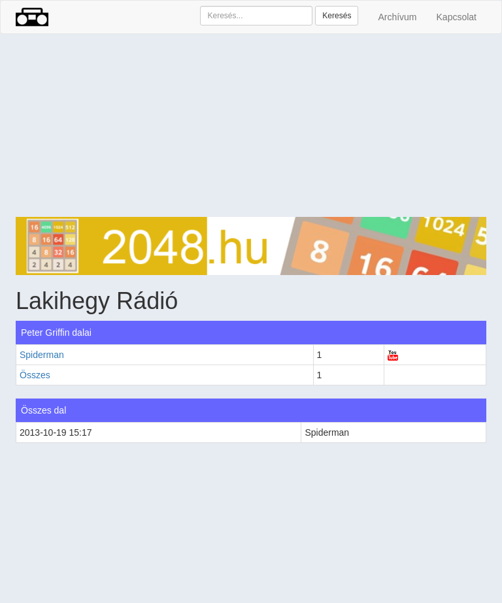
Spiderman (42, 355)
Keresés (336, 15)
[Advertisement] (251, 125)
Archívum (397, 17)
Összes (35, 375)
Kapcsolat (457, 17)
